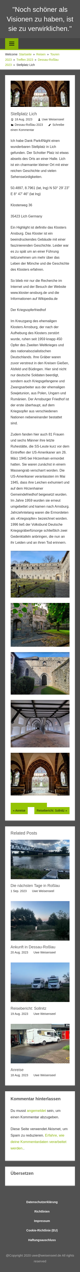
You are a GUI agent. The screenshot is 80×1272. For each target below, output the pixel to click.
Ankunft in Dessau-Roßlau (33, 947)
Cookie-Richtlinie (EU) (42, 1230)
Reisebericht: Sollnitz (50, 811)
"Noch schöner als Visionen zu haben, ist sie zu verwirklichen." (40, 19)
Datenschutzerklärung (42, 1202)
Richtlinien (42, 1211)
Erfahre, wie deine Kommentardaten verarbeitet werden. (39, 1141)
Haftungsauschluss (42, 1240)
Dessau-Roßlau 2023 (29, 124)
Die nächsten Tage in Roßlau (35, 885)
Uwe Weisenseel (53, 119)
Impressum (42, 1221)
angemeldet (36, 1111)
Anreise (21, 811)
